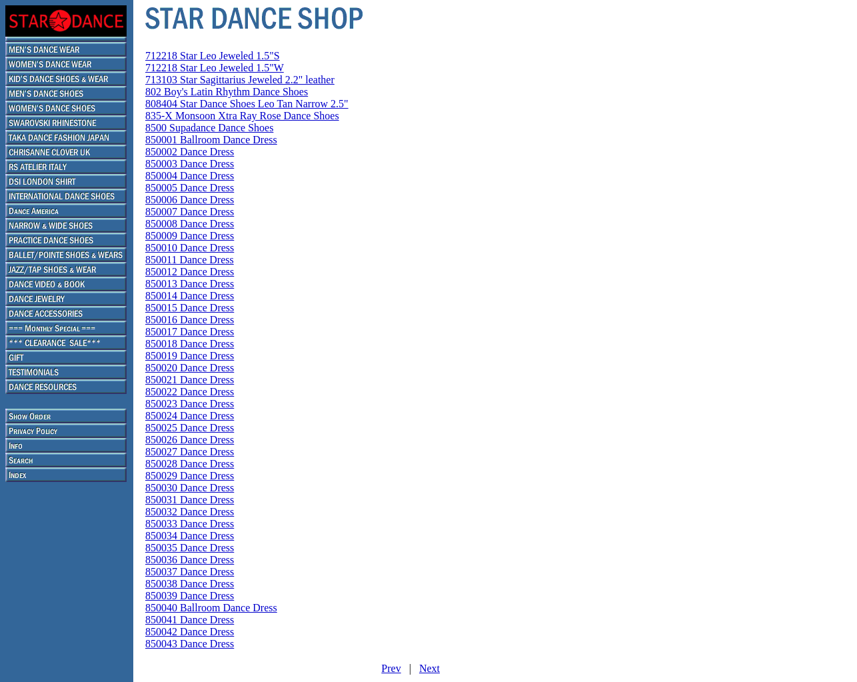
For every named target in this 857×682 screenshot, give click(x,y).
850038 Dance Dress (189, 583)
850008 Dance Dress (189, 223)
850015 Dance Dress (189, 307)
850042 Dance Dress (189, 631)
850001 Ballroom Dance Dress (211, 139)
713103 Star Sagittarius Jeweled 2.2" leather (240, 79)
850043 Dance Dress (189, 643)
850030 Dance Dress (189, 487)
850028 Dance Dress (189, 463)
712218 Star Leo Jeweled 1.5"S (212, 55)
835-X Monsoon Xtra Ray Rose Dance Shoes (242, 115)
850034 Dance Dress (189, 535)
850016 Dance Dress (189, 319)
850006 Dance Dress (189, 199)
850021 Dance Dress (189, 379)
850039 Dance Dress (189, 595)
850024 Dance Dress (189, 415)
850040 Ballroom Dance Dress (211, 607)
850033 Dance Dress (189, 523)
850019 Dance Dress (189, 355)
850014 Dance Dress (189, 295)
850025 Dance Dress (189, 427)
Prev (391, 668)
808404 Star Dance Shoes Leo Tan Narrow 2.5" (247, 103)
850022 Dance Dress (189, 391)
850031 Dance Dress (189, 499)
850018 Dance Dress (189, 343)
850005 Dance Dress (189, 187)
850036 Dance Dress (189, 559)
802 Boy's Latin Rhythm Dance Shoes (226, 91)
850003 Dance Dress (189, 163)
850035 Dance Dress (189, 547)
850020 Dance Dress (189, 367)
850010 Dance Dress (189, 247)
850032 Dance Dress (189, 511)
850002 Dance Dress (189, 151)
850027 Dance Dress (189, 451)
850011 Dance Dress (189, 259)
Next (429, 668)
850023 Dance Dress (189, 403)
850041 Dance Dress (189, 619)
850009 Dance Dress (189, 235)
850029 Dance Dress (189, 475)
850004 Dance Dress (189, 175)
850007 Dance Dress (189, 211)
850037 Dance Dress (189, 571)
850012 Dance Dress (189, 271)
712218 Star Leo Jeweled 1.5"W (214, 67)
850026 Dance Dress (189, 439)
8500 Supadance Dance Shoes (209, 127)
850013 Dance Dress (189, 283)
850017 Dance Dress (189, 331)
